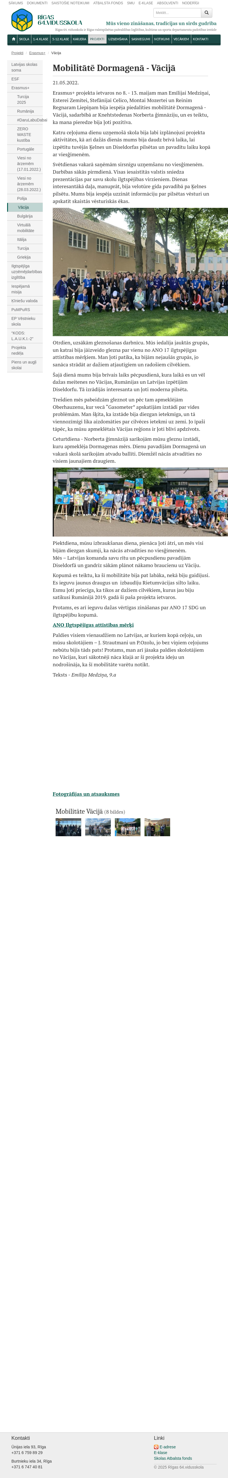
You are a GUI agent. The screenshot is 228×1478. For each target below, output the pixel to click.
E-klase (160, 1452)
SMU (131, 3)
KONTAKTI (200, 39)
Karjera (79, 39)
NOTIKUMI (162, 39)
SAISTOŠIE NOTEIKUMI (70, 3)
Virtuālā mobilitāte (25, 228)
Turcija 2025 (23, 99)
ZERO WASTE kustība (24, 135)
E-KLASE (146, 3)
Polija (22, 198)
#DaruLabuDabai (30, 120)
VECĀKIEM (181, 39)
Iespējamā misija (20, 289)
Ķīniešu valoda (24, 301)
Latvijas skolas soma (24, 67)
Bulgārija (24, 216)
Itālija (22, 239)
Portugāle (25, 149)
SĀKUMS (16, 3)
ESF (15, 79)
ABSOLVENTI (167, 3)
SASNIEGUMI (140, 39)
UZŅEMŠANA (117, 39)
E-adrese (168, 1447)
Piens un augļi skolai (23, 365)
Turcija (23, 248)
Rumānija (25, 111)
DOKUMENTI (37, 3)
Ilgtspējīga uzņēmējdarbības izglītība (26, 272)
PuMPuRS (20, 309)
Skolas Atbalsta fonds (173, 1458)
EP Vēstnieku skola (23, 321)
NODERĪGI (190, 3)
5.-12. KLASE (60, 39)
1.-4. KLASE (40, 39)
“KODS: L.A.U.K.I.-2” (22, 336)
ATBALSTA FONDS (108, 3)
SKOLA (24, 39)
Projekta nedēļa (18, 350)
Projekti (97, 39)
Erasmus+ (37, 53)
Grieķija (23, 257)
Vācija (23, 207)
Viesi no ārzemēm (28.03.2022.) (29, 184)
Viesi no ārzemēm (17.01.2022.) (29, 164)
